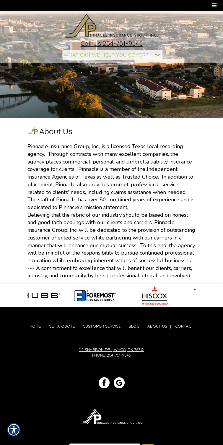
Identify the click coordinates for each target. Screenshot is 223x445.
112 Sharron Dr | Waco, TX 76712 (111, 349)
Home (35, 326)
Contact (184, 326)
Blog (133, 326)
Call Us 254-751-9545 (112, 43)
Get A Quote (62, 326)
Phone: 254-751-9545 (111, 355)
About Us (157, 326)
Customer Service (102, 326)
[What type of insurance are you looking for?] (112, 55)
